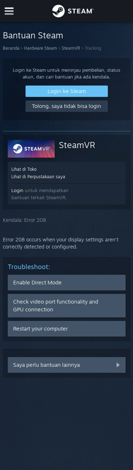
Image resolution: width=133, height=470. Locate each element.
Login (17, 190)
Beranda (11, 48)
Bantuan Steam (33, 35)
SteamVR (71, 48)
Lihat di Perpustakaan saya (38, 176)
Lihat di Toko (24, 169)
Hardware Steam (40, 48)
